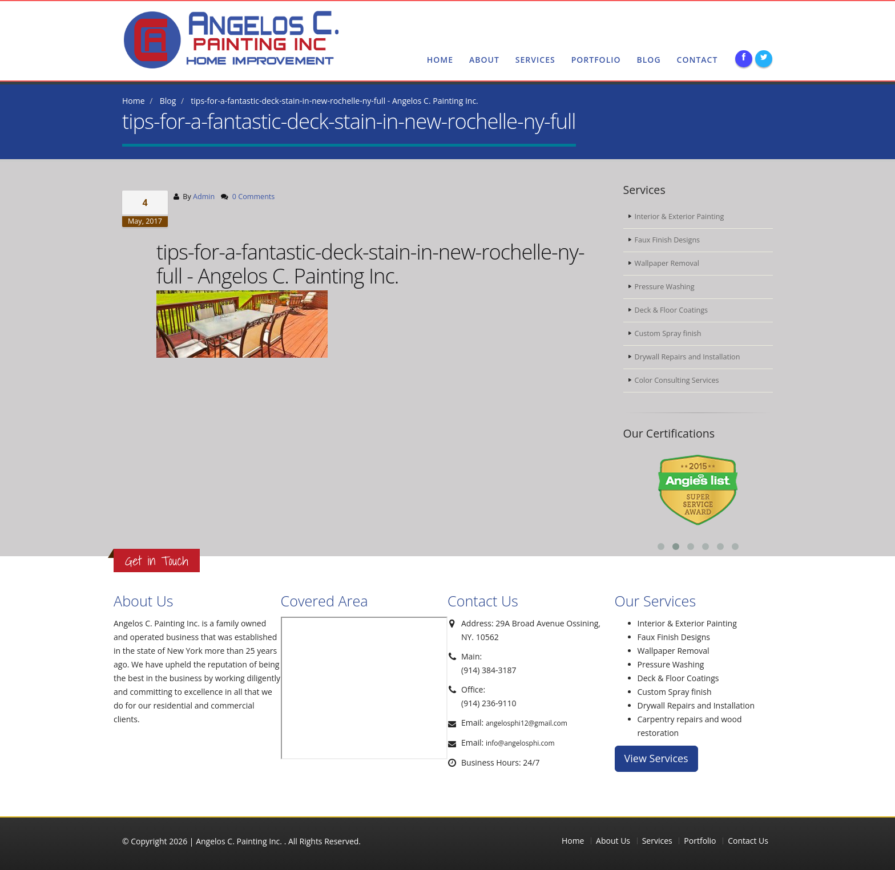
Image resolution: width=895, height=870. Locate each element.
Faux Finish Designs (667, 240)
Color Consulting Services (677, 380)
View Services (656, 758)
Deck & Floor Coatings (671, 310)
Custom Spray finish (668, 333)
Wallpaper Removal (667, 263)
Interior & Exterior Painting (679, 216)
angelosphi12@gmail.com (526, 723)
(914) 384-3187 (494, 21)
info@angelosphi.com (520, 743)
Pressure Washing (665, 287)
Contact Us (748, 840)
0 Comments (253, 196)
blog (649, 59)
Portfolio (596, 59)
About (484, 59)
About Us (613, 840)
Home (440, 59)
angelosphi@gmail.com (723, 21)
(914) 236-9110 (566, 21)
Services (535, 59)
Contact (697, 59)
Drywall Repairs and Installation (687, 357)
